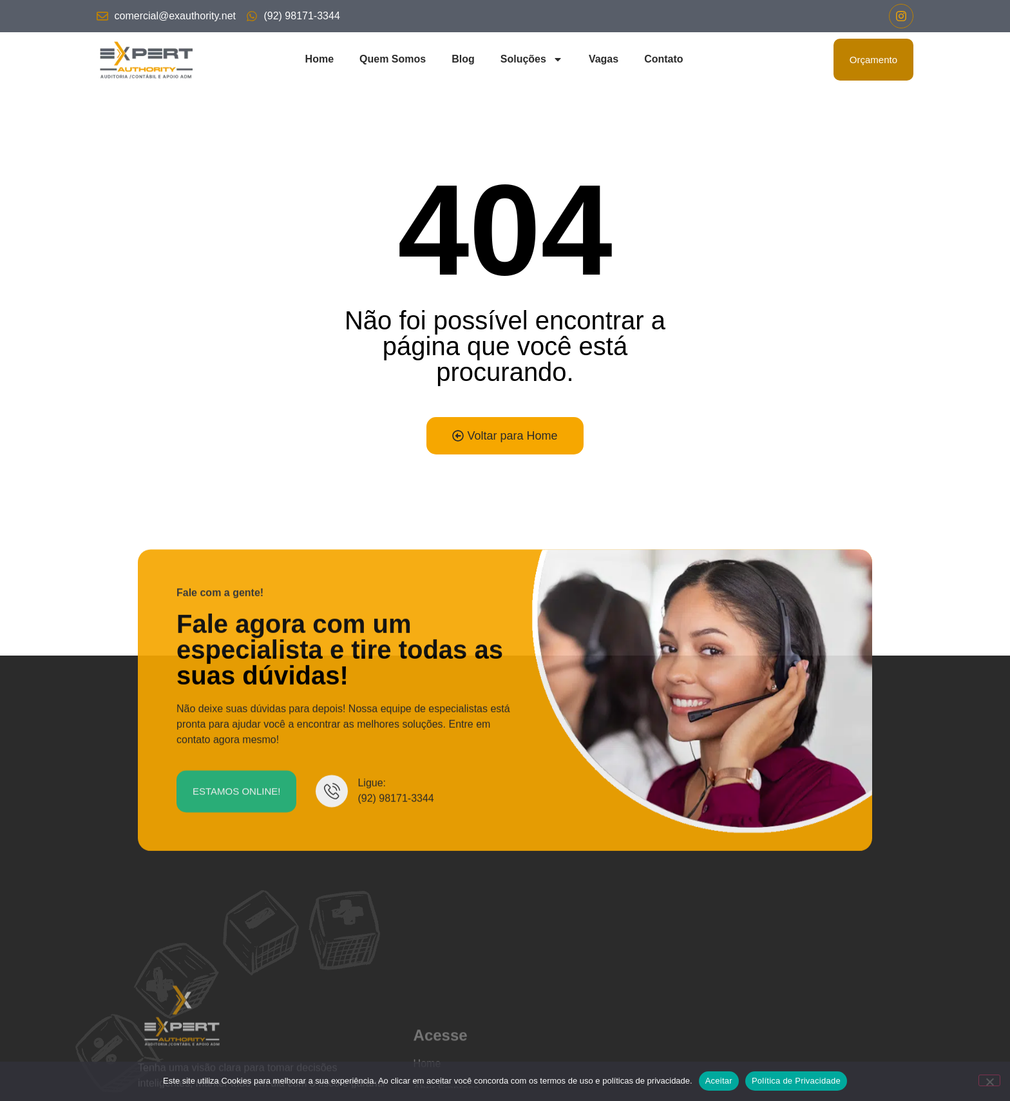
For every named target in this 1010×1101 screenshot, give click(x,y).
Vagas (603, 59)
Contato (663, 59)
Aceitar (718, 1081)
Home (319, 59)
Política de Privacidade (796, 1081)
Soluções (531, 59)
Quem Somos (392, 59)
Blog (463, 59)
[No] (989, 1080)
